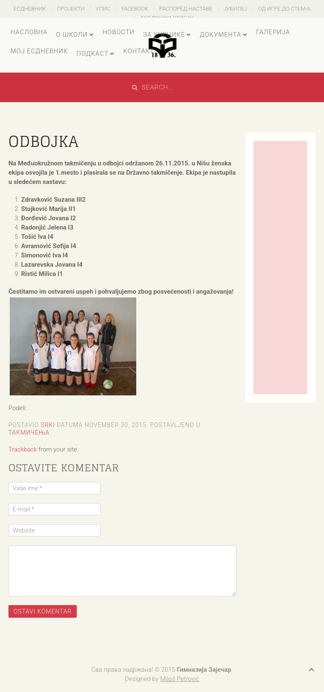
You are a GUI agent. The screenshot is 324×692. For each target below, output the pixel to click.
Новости (119, 32)
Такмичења (29, 432)
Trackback (22, 449)
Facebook (135, 8)
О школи (72, 34)
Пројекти (71, 8)
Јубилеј (235, 8)
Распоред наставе (186, 8)
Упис (103, 8)
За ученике (164, 34)
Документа (220, 34)
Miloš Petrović (180, 679)
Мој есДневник (39, 51)
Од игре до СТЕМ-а (284, 8)
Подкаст (92, 53)
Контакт (138, 51)
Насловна (29, 32)
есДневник (30, 8)
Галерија (273, 32)
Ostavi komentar (43, 611)
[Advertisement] (280, 267)
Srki (48, 425)
